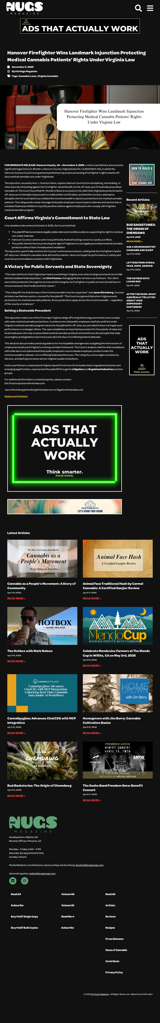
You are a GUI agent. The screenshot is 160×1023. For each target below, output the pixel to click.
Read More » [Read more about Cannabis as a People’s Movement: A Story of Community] (16, 598)
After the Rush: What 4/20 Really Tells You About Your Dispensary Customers (141, 300)
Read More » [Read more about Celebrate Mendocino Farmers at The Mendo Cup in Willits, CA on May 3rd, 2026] (92, 665)
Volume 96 (68, 894)
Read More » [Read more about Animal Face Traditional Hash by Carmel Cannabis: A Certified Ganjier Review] (92, 598)
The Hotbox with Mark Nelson (30, 651)
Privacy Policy (113, 972)
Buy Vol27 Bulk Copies (24, 927)
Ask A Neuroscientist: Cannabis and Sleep (141, 248)
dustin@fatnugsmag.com (89, 865)
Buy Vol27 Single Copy (24, 916)
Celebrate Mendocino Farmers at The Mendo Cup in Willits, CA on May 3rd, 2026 (116, 653)
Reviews (110, 916)
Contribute (112, 961)
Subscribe (17, 905)
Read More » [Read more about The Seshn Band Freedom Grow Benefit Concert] (92, 800)
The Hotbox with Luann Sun (137, 279)
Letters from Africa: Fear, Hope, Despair (140, 264)
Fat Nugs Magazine (100, 995)
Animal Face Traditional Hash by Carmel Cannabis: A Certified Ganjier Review (113, 585)
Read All (16, 894)
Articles (110, 905)
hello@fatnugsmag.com (42, 873)
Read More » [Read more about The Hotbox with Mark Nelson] (16, 661)
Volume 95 (68, 905)
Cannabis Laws (27, 76)
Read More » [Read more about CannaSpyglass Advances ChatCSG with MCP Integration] (16, 733)
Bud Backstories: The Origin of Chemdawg (141, 228)
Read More (68, 916)
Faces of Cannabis (116, 950)
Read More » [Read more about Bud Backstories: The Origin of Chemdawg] (134, 241)
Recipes (110, 927)
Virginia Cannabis (47, 76)
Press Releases (114, 939)
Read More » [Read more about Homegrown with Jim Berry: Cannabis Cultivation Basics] (92, 733)
